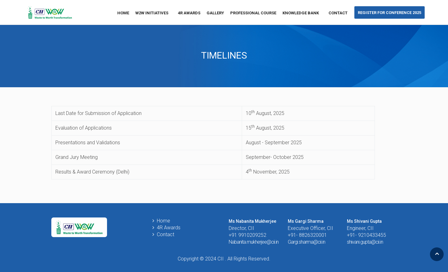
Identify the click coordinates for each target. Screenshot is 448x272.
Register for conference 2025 (389, 12)
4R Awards (189, 13)
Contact (338, 13)
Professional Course (253, 13)
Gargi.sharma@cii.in (306, 242)
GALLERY (215, 13)
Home (123, 13)
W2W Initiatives (153, 13)
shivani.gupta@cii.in (365, 242)
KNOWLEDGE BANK (302, 13)
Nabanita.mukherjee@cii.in (253, 242)
